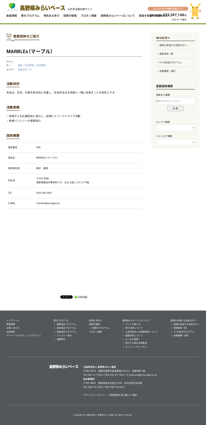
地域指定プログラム (66, 332)
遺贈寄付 (61, 339)
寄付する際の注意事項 (136, 343)
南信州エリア (25, 69)
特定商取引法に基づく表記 (123, 395)
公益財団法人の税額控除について (141, 332)
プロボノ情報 (89, 15)
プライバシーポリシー (94, 395)
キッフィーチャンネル (136, 347)
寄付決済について (134, 328)
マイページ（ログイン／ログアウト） (23, 335)
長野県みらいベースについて (118, 15)
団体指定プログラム (66, 328)
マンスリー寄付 (64, 335)
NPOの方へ (163, 38)
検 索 (175, 108)
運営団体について (134, 335)
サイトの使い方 (132, 324)
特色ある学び (52, 15)
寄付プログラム (30, 15)
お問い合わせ (12, 328)
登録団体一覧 (166, 53)
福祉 (20, 65)
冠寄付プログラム (100, 328)
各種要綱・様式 (167, 71)
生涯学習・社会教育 (35, 65)
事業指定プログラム (66, 324)
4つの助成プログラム (170, 62)
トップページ (12, 320)
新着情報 (11, 15)
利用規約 (10, 332)
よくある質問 (131, 339)
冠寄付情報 (70, 15)
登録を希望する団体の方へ (173, 45)
